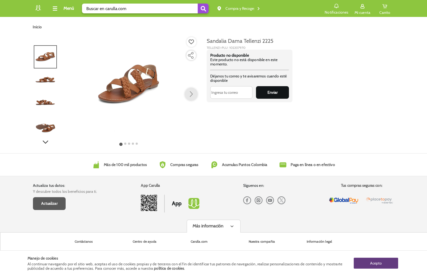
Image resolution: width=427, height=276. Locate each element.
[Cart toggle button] (384, 8)
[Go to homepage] (37, 27)
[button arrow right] (191, 94)
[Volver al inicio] (38, 10)
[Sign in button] (362, 8)
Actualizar (49, 203)
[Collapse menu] (62, 8)
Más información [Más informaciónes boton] (208, 226)
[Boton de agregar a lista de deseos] (191, 42)
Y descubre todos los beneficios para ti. (65, 191)
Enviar (272, 92)
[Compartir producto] (190, 55)
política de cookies (169, 268)
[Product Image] (128, 85)
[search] (145, 8)
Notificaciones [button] (336, 8)
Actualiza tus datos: (49, 185)
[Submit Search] (203, 8)
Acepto (376, 263)
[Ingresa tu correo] (231, 92)
